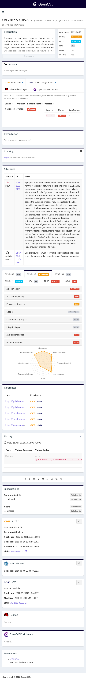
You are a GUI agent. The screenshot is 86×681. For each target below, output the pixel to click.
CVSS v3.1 (38, 274)
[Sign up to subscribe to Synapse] (76, 511)
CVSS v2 (14, 281)
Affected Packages (16, 89)
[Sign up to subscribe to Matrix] (76, 506)
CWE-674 (14, 659)
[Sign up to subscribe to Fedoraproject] (76, 495)
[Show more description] (28, 56)
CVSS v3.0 (63, 274)
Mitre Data (14, 82)
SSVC (71, 281)
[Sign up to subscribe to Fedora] (76, 499)
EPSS (52, 281)
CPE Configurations (42, 82)
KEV (33, 281)
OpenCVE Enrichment (45, 89)
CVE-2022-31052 (15, 20)
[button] (3, 12)
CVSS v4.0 (13, 274)
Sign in (7, 157)
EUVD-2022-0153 (18, 185)
